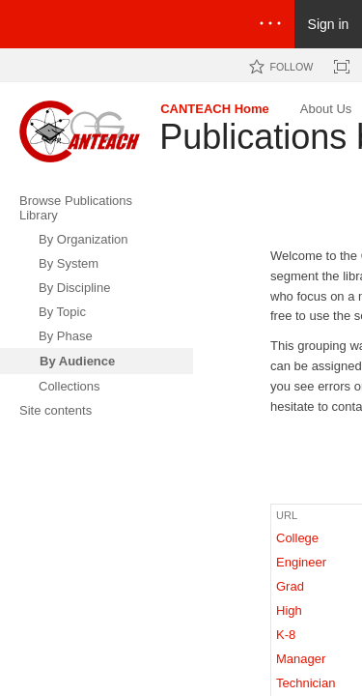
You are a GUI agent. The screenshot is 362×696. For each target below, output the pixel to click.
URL (286, 515)
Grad (290, 586)
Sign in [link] (328, 24)
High (289, 610)
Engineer (301, 562)
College (297, 538)
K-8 (285, 634)
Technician (305, 683)
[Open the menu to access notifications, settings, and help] (270, 24)
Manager (300, 659)
